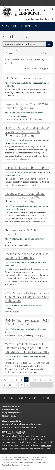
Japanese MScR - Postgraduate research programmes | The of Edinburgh (25, 197)
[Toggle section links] (49, 3)
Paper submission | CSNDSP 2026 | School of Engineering (27, 106)
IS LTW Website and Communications (32, 462)
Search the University (20, 26)
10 (11, 384)
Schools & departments (36, 19)
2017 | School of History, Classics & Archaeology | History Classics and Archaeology (27, 297)
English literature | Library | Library (27, 168)
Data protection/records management (19, 427)
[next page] (21, 384)
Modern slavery (9, 416)
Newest (43, 69)
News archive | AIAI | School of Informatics (24, 232)
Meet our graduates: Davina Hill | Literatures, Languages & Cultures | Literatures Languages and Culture (27, 348)
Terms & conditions (11, 406)
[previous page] (11, 379)
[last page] (27, 384)
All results (10, 53)
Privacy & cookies (10, 409)
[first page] (5, 379)
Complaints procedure (12, 412)
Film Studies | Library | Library (24, 78)
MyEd (50, 19)
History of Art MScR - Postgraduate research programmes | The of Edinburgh (27, 131)
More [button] (45, 53)
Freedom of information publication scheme (22, 424)
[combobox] (24, 44)
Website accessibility (11, 421)
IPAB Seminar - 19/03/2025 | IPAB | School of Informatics (27, 322)
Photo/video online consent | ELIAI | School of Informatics (27, 256)
